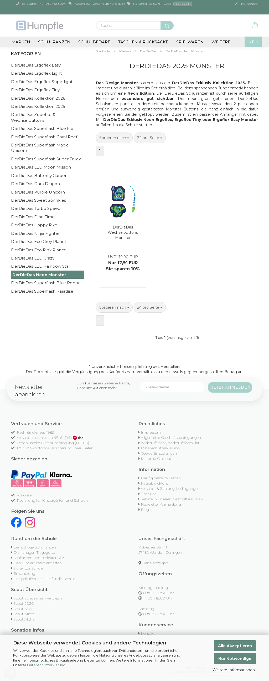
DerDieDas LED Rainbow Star (40, 266)
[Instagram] (30, 522)
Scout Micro (23, 614)
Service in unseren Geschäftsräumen (172, 499)
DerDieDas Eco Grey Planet (38, 241)
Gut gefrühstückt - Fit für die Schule (44, 578)
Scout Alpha (24, 619)
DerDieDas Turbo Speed (35, 208)
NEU (253, 41)
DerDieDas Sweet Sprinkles (38, 200)
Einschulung (24, 573)
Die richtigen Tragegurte (34, 552)
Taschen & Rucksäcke (143, 41)
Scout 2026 (23, 603)
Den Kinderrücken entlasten (37, 563)
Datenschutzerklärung (46, 665)
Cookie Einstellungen (159, 453)
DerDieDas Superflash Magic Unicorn (40, 148)
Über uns (148, 493)
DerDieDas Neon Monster (39, 274)
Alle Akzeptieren (235, 645)
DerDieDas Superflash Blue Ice (42, 128)
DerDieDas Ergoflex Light (36, 73)
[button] (255, 25)
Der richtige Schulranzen (34, 547)
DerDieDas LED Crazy (32, 258)
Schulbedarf (94, 41)
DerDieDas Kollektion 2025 (38, 106)
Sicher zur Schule (28, 568)
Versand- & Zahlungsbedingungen (170, 488)
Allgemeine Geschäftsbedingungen (171, 437)
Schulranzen (54, 41)
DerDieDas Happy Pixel (34, 224)
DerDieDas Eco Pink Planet (38, 249)
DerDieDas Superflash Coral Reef (44, 136)
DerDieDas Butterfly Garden (39, 175)
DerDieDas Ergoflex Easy (36, 65)
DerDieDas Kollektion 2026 (38, 98)
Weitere (220, 41)
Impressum (151, 432)
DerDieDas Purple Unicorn (38, 192)
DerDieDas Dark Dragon (35, 183)
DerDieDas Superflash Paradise (42, 291)
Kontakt (148, 633)
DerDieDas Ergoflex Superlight (42, 81)
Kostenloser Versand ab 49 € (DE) (97, 4)
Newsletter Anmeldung (161, 504)
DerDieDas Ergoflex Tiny (35, 89)
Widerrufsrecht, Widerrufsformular (170, 442)
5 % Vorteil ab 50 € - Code (159, 4)
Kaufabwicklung (155, 483)
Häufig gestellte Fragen (161, 478)
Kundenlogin (248, 4)
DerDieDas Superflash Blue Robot (45, 282)
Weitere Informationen (234, 670)
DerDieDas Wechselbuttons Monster (123, 232)
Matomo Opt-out (156, 458)
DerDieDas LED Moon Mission (41, 167)
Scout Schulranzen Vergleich (37, 598)
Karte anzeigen (155, 563)
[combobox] (114, 138)
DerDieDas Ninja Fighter (35, 233)
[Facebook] (16, 522)
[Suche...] (167, 25)
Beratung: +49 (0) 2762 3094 (41, 4)
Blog (145, 509)
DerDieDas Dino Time (33, 216)
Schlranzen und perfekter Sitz (38, 557)
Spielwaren (190, 41)
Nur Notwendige (234, 658)
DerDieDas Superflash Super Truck (46, 158)
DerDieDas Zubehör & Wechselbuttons (33, 117)
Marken (21, 41)
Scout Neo (22, 608)
